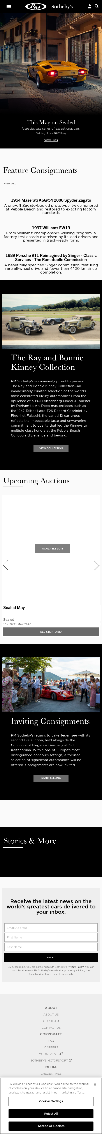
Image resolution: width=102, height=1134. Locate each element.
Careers (51, 1047)
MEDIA (51, 1067)
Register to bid (51, 631)
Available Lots (52, 548)
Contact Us (51, 1027)
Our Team (51, 1021)
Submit (51, 957)
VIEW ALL (10, 183)
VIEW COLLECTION (51, 448)
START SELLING (51, 778)
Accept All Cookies (51, 1126)
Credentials (51, 1073)
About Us (51, 1014)
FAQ (51, 1040)
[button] (89, 6)
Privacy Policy (75, 966)
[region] (51, 1105)
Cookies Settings (51, 1101)
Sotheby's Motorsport (51, 1060)
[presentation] (4, 565)
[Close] (95, 1084)
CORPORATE (51, 1034)
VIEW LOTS (51, 140)
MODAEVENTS (51, 1054)
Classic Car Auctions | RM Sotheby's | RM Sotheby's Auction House (49, 6)
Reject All (51, 1113)
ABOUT (51, 1008)
